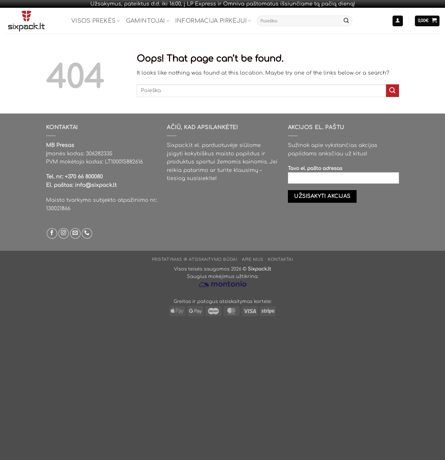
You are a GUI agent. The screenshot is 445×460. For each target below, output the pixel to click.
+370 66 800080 (84, 177)
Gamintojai (147, 21)
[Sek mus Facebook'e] (52, 233)
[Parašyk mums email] (75, 233)
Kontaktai (280, 259)
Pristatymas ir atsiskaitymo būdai (194, 259)
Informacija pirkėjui (213, 21)
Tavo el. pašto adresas (343, 177)
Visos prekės (95, 21)
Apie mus (252, 259)
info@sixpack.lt (96, 185)
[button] (398, 21)
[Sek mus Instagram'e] (63, 233)
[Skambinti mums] (87, 233)
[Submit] (346, 21)
